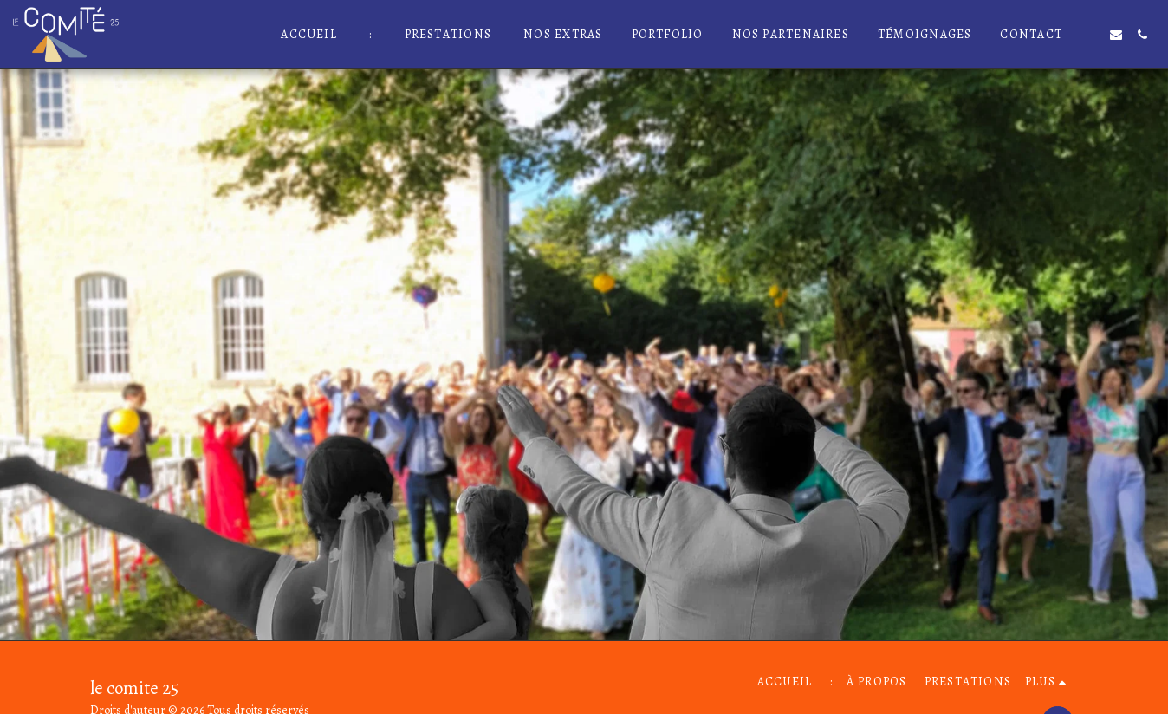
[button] (1090, 35)
